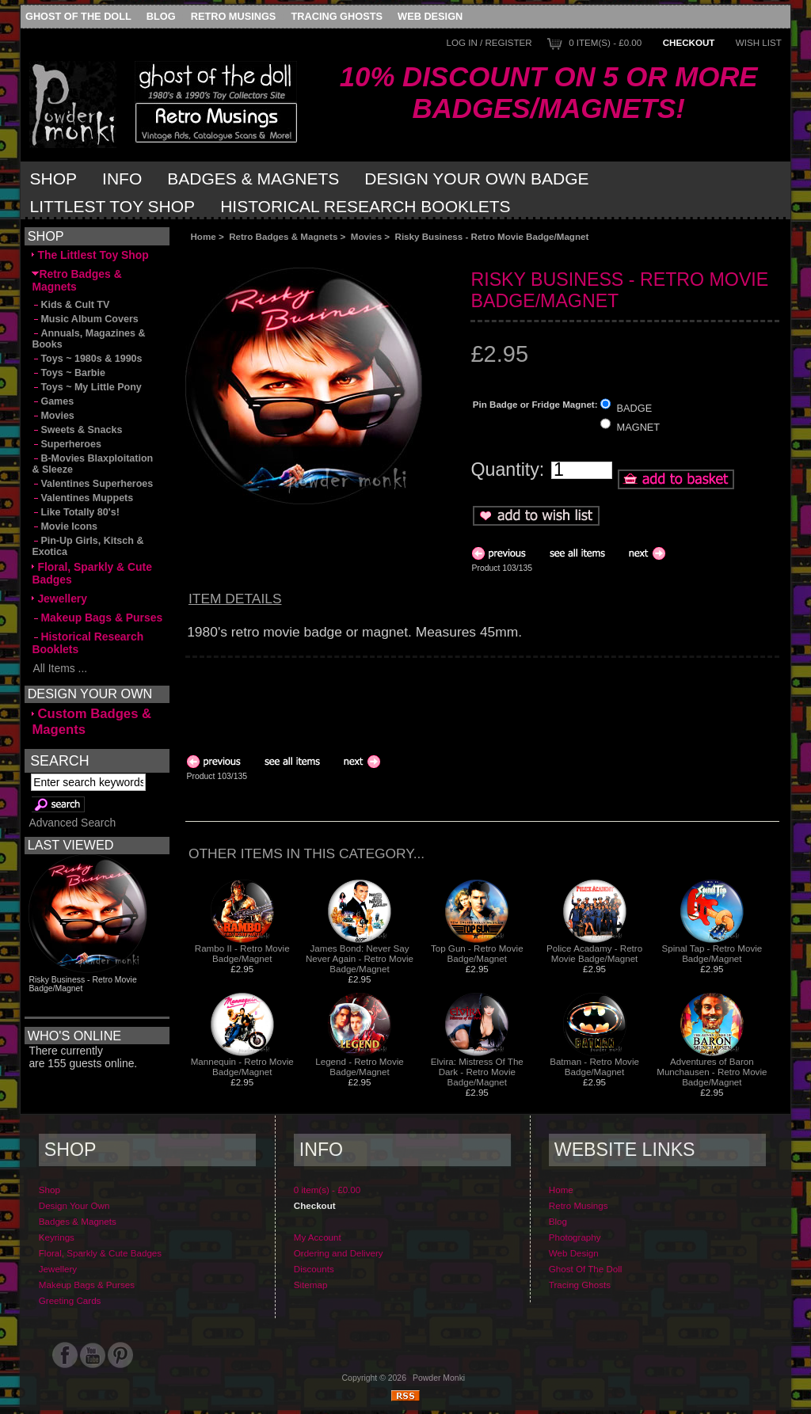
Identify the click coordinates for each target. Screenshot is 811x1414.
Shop (54, 178)
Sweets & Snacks (77, 429)
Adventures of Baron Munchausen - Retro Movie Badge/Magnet (712, 1071)
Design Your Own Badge (476, 178)
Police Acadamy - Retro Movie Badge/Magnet (594, 953)
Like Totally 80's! (75, 512)
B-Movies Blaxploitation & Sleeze (92, 464)
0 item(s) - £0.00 (605, 42)
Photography (575, 1237)
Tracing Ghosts (337, 16)
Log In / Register (488, 42)
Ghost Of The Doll (78, 16)
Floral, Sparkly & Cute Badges (92, 573)
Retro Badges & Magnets (283, 236)
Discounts (314, 1269)
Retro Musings (233, 16)
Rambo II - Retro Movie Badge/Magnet (242, 953)
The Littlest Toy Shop (90, 255)
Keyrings (56, 1237)
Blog (161, 16)
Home (202, 236)
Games (53, 401)
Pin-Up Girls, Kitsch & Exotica (87, 546)
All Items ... (59, 668)
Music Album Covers (85, 319)
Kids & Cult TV (70, 304)
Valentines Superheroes (92, 483)
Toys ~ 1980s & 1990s (87, 358)
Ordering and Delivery (338, 1253)
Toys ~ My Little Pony (86, 387)
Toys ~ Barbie (68, 372)
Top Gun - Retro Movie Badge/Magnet (477, 953)
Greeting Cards (70, 1300)
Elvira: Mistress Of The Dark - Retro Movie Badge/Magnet (477, 1071)
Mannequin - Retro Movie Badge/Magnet (242, 1066)
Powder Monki (439, 1378)
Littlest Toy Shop (113, 206)
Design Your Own (74, 1205)
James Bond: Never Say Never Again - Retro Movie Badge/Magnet (359, 958)
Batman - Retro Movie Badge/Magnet (594, 1066)
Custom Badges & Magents (91, 721)
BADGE (635, 407)
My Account (317, 1237)
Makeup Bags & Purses (97, 617)
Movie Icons (64, 526)
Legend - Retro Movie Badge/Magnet (359, 1066)
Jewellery (59, 598)
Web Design (430, 16)
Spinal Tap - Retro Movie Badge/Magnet (711, 953)
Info (122, 178)
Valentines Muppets (82, 498)
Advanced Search (72, 822)
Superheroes (66, 444)
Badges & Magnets (253, 178)
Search (59, 760)
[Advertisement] (363, 254)
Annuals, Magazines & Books (88, 339)
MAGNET (639, 427)
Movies (366, 236)
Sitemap (311, 1284)
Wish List (759, 42)
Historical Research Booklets (365, 206)
